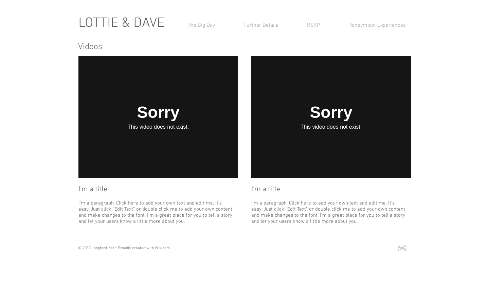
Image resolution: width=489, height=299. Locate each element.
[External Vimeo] (158, 117)
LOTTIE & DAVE (121, 23)
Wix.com (162, 248)
